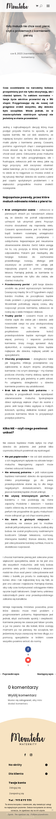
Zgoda (10, 814)
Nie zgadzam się (22, 814)
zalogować (25, 700)
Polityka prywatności (39, 814)
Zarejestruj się (16, 793)
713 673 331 (23, 800)
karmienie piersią (33, 53)
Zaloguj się (15, 787)
